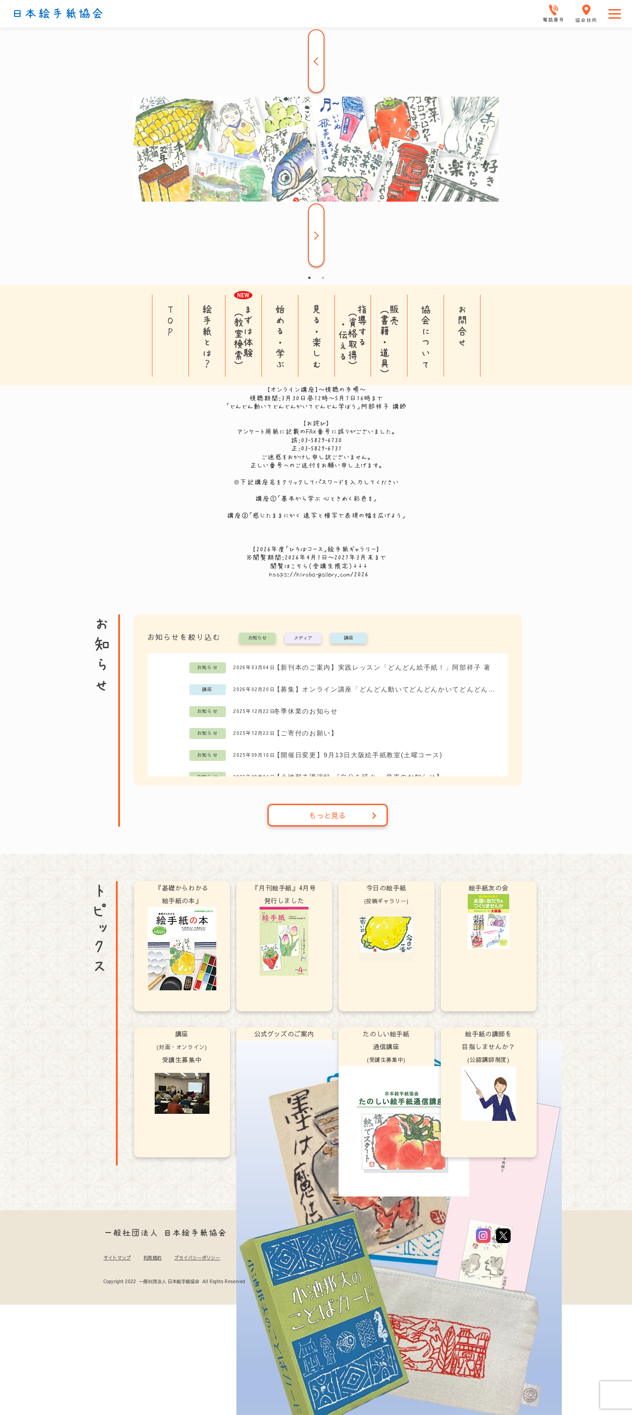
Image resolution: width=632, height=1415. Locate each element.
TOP (170, 320)
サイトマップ (117, 1257)
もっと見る (343, 815)
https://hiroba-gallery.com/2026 (318, 574)
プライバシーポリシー (197, 1257)
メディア (303, 638)
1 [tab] (309, 277)
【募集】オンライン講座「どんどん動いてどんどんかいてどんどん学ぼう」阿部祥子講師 (386, 689)
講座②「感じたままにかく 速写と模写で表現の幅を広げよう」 (316, 515)
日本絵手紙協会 (58, 13)
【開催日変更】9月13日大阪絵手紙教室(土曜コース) (358, 755)
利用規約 (152, 1257)
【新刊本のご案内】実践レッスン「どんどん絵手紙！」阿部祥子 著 (382, 667)
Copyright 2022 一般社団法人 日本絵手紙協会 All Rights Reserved (174, 1281)
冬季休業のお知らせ (306, 711)
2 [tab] (323, 277)
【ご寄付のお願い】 (306, 733)
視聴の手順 (342, 389)
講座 (348, 638)
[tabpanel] (316, 149)
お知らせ (257, 638)
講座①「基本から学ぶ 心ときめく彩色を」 (316, 498)
